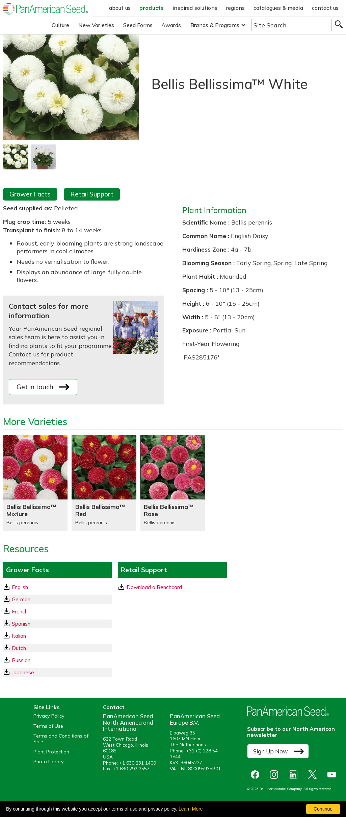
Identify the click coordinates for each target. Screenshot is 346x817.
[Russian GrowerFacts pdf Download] (57, 660)
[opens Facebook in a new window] (256, 774)
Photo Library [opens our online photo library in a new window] (48, 762)
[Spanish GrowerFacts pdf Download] (57, 624)
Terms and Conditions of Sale (60, 739)
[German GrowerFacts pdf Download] (57, 599)
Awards (171, 25)
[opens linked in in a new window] (294, 774)
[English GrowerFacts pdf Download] (57, 587)
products (151, 7)
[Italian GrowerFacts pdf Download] (57, 636)
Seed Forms (138, 25)
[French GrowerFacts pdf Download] (57, 611)
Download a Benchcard (150, 587)
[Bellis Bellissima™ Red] (104, 483)
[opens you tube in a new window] (333, 774)
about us (120, 7)
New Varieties (96, 25)
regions (235, 7)
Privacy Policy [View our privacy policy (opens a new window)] (48, 716)
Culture (61, 25)
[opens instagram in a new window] (275, 774)
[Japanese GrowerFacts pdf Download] (57, 672)
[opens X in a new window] (314, 774)
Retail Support (91, 194)
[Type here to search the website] (291, 25)
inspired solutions (194, 7)
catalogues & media (278, 7)
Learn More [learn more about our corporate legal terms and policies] (191, 809)
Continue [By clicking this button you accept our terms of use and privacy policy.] (323, 809)
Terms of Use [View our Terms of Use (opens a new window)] (48, 726)
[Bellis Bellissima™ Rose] (172, 483)
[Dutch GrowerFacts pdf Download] (57, 648)
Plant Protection (51, 752)
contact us (325, 7)
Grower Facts (30, 194)
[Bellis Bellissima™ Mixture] (35, 483)
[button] (218, 25)
